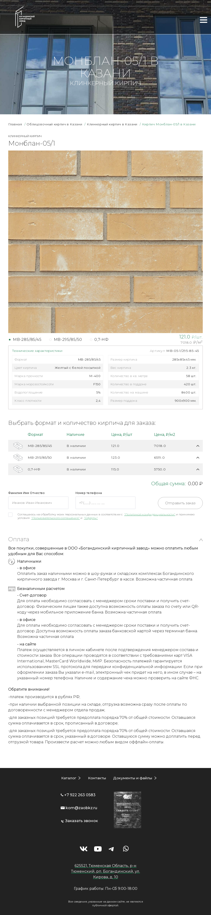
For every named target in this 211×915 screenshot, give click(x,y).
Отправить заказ (180, 503)
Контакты (96, 778)
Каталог (67, 778)
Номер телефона (89, 493)
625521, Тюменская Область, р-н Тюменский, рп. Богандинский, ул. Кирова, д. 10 (105, 871)
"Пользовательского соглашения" (55, 518)
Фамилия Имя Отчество (26, 493)
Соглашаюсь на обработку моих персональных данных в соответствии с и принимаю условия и (106, 516)
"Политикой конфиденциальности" (149, 514)
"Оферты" (91, 518)
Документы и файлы (132, 778)
